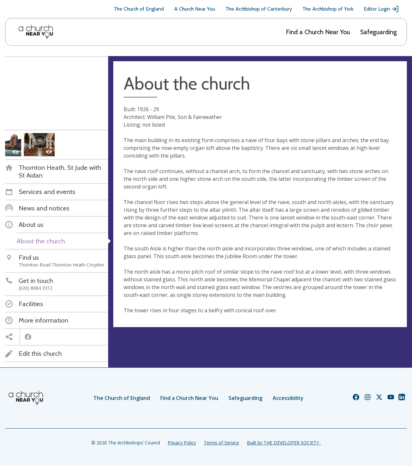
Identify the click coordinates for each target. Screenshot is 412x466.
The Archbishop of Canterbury (258, 9)
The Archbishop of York (327, 9)
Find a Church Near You (318, 32)
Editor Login (381, 9)
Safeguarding (378, 32)
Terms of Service (221, 443)
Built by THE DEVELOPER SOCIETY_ (284, 443)
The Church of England (139, 9)
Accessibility (288, 398)
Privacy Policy (182, 443)
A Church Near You (194, 9)
